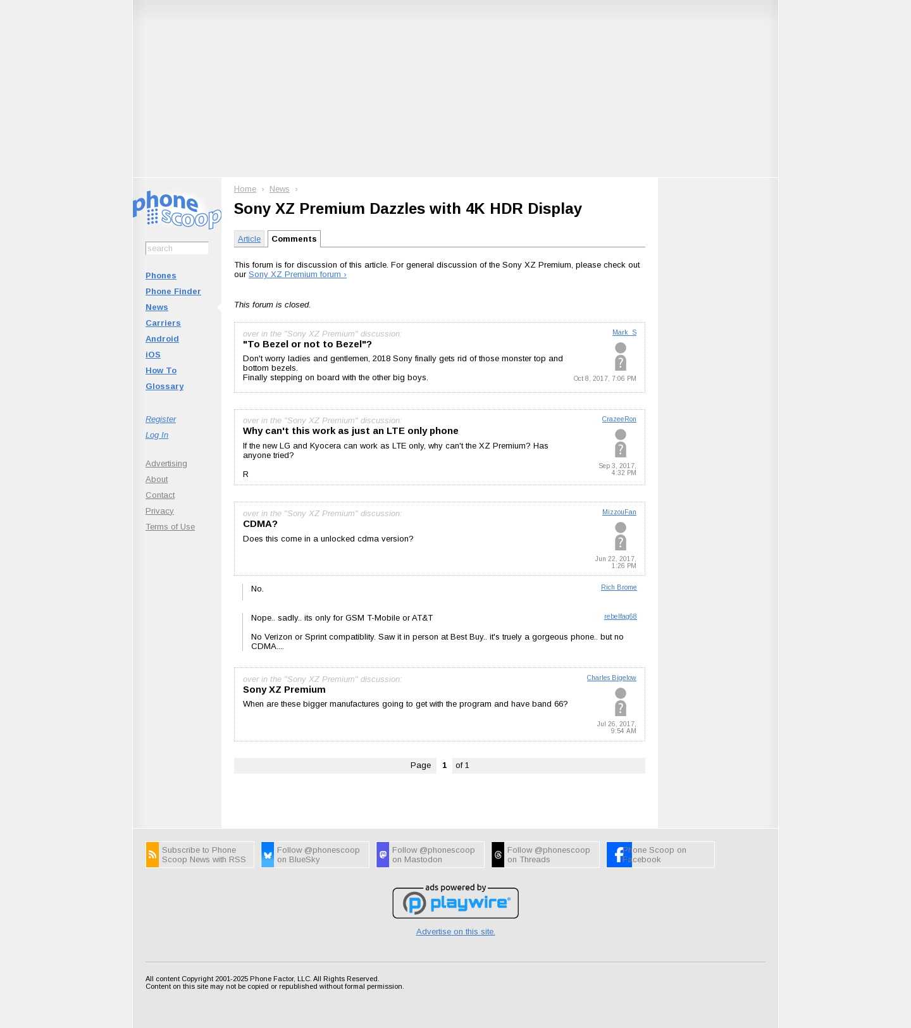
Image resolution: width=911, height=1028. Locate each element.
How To (161, 370)
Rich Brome (619, 587)
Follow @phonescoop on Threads (548, 854)
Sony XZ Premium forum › (298, 274)
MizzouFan (619, 512)
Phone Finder (173, 291)
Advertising (166, 463)
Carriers (163, 323)
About (157, 479)
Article (249, 239)
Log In (157, 435)
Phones (161, 275)
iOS (153, 354)
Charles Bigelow (611, 677)
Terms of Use (170, 526)
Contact (160, 495)
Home (245, 189)
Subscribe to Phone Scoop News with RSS (204, 854)
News (157, 307)
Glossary (164, 386)
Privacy (160, 511)
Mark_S (624, 332)
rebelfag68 (620, 616)
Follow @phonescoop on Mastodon (433, 854)
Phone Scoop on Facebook (654, 854)
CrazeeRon (619, 419)
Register (161, 419)
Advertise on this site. (455, 931)
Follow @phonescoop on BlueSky (318, 854)
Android (162, 339)
